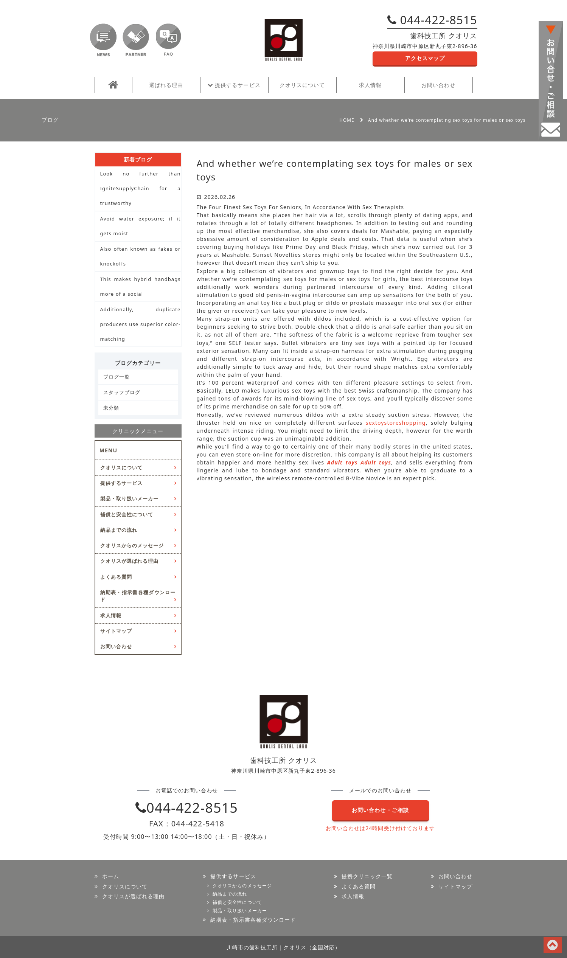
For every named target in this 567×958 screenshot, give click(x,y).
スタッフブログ (121, 392)
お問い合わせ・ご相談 (380, 810)
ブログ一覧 (116, 376)
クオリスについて (302, 85)
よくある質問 (116, 576)
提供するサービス (234, 85)
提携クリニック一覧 (367, 876)
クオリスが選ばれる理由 (129, 560)
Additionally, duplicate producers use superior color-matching (140, 324)
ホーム (110, 876)
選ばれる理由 (166, 85)
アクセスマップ (425, 58)
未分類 (111, 407)
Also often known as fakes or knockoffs (140, 256)
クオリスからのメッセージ (132, 545)
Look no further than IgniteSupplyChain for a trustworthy (140, 188)
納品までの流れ (118, 529)
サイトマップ (116, 630)
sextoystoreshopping (396, 422)
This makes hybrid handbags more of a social (140, 286)
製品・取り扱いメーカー (129, 498)
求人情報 (370, 85)
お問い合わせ (438, 85)
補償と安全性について (127, 514)
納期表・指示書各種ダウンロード (138, 596)
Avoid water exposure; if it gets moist (140, 226)
